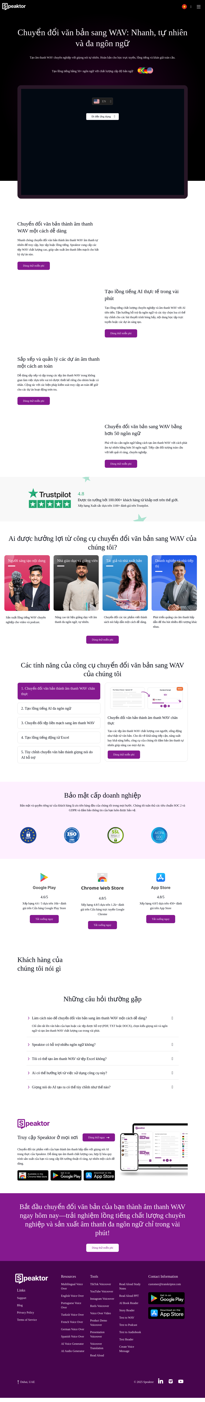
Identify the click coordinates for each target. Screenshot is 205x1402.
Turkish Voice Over (72, 1318)
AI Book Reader (128, 1307)
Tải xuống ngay (44, 923)
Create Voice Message (126, 1353)
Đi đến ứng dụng (101, 117)
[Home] (14, 6)
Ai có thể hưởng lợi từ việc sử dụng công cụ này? (69, 1076)
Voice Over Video (100, 1317)
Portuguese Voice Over (71, 1309)
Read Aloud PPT (129, 1300)
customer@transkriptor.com (164, 1288)
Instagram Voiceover (102, 1302)
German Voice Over (72, 1333)
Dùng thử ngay (98, 1141)
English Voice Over (72, 1300)
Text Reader (126, 1343)
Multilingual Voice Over (72, 1290)
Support (21, 1302)
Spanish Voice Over (72, 1340)
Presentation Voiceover (97, 1338)
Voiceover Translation (96, 1350)
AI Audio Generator (72, 1355)
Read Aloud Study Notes (129, 1290)
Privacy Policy (25, 1316)
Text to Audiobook (130, 1336)
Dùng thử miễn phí (33, 266)
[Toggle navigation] (198, 6)
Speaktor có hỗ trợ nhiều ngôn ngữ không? (64, 1048)
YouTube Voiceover (101, 1295)
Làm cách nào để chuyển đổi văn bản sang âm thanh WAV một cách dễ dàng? (89, 1022)
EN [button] (100, 101)
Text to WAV (126, 1321)
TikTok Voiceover (100, 1288)
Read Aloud (97, 1359)
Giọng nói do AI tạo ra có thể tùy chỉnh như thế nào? (71, 1091)
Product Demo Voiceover (98, 1327)
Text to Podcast (128, 1329)
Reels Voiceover (99, 1310)
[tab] (58, 695)
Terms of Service (27, 1323)
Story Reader (126, 1314)
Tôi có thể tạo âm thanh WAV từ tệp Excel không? (69, 1062)
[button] (185, 7)
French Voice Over (72, 1326)
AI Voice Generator (72, 1347)
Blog (20, 1309)
